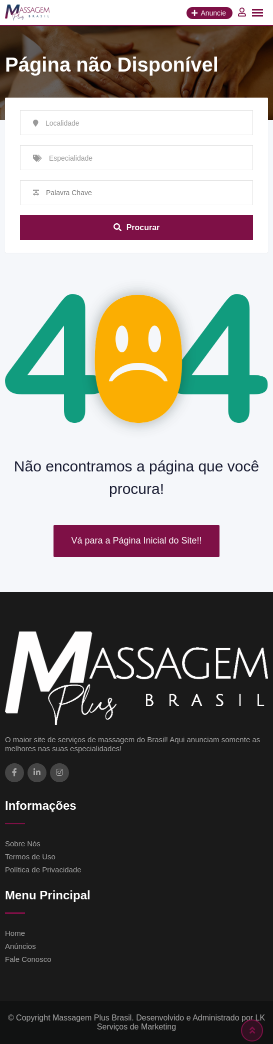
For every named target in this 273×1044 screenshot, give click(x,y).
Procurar (137, 227)
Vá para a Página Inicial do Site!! (136, 541)
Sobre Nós (22, 843)
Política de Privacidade (43, 869)
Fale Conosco (28, 959)
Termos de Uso (30, 856)
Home (15, 933)
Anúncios (20, 946)
